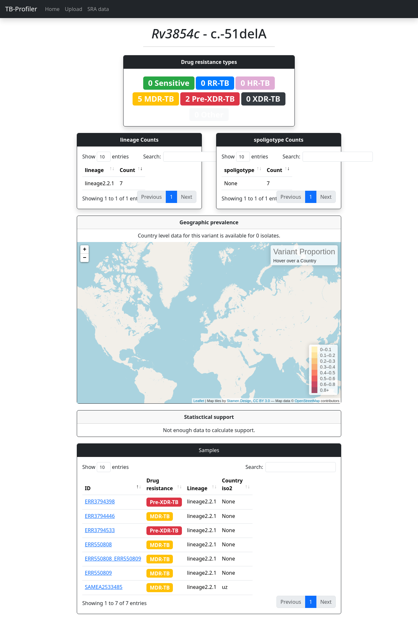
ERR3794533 (100, 522)
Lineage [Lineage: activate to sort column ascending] (209, 480)
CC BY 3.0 (261, 401)
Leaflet (199, 401)
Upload (73, 9)
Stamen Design (239, 401)
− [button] (84, 258)
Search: (188, 157)
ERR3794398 (100, 493)
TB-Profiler (21, 9)
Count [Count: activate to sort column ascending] (127, 170)
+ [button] (84, 249)
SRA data (98, 9)
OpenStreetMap (307, 401)
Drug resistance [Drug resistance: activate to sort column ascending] (166, 480)
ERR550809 (98, 565)
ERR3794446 (100, 508)
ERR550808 (98, 536)
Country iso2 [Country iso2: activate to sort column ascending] (250, 480)
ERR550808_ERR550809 (113, 550)
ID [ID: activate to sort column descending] (88, 480)
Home (52, 9)
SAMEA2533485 (104, 579)
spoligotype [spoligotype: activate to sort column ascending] (239, 170)
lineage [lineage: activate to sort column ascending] (94, 170)
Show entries (105, 157)
